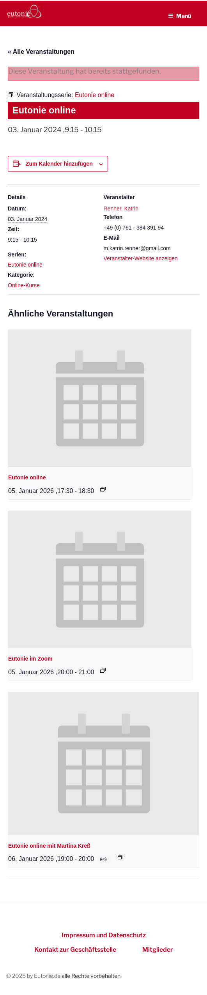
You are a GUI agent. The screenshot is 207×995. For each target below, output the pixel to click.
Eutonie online (25, 265)
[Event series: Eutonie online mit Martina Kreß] (120, 857)
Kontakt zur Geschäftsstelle (75, 949)
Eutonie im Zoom (30, 659)
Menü (179, 15)
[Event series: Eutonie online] (103, 489)
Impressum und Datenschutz (104, 935)
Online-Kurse (24, 285)
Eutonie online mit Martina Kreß (49, 846)
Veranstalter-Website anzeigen (141, 258)
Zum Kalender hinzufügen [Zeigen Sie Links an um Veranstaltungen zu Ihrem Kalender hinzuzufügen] (59, 164)
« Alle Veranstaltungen (41, 51)
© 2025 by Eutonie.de (34, 975)
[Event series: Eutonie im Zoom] (103, 670)
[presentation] (99, 398)
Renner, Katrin (121, 208)
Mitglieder (157, 949)
